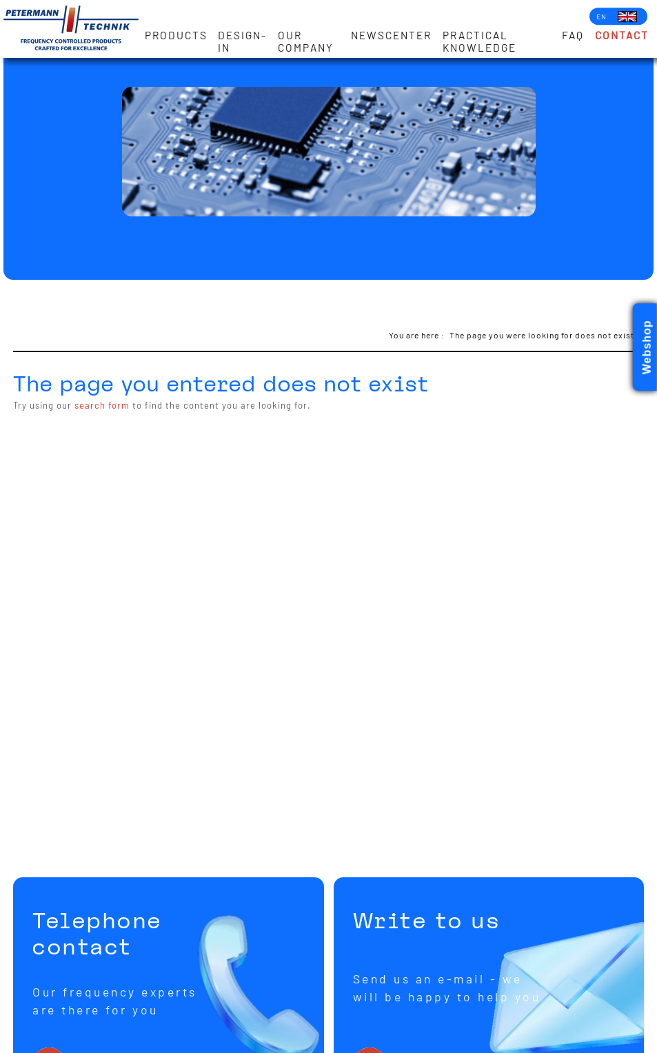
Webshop (647, 347)
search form (102, 405)
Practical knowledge (479, 41)
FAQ (573, 35)
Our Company (306, 41)
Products (176, 35)
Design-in (242, 41)
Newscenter (391, 35)
